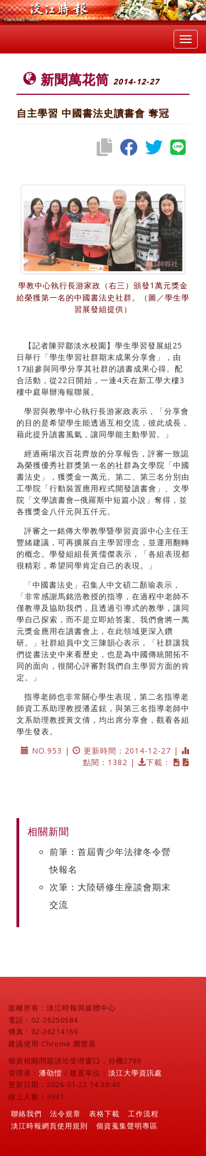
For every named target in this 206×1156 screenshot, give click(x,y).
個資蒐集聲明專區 (127, 1126)
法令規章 (65, 1114)
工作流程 (143, 1114)
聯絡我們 (26, 1114)
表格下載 (104, 1114)
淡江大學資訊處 (135, 1073)
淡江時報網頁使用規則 (49, 1126)
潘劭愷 (50, 1073)
